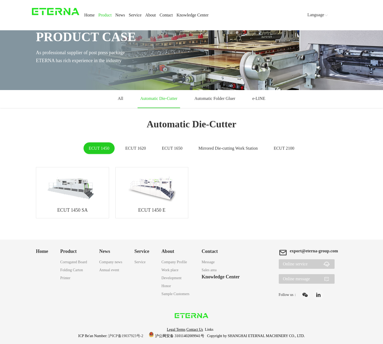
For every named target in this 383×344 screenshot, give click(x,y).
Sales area (209, 270)
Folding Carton (71, 270)
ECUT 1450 (99, 148)
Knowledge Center (193, 15)
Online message (296, 279)
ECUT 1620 (135, 148)
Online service (295, 264)
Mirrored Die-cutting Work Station (228, 148)
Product (105, 15)
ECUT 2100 (284, 148)
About (150, 15)
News (120, 15)
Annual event (109, 270)
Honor (166, 286)
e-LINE (258, 98)
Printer (65, 278)
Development (171, 278)
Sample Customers (175, 294)
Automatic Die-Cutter (159, 98)
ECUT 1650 (172, 148)
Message (208, 262)
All (121, 98)
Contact (166, 15)
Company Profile (174, 262)
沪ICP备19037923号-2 (126, 336)
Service (135, 15)
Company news (110, 262)
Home (89, 15)
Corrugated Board (73, 262)
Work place (169, 270)
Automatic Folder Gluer (214, 98)
